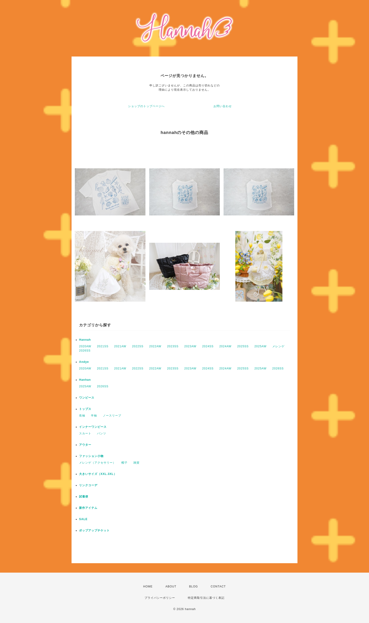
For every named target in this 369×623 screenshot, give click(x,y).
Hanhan (85, 379)
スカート (85, 433)
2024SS (208, 346)
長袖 (82, 415)
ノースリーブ (112, 415)
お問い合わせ (222, 106)
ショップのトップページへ (146, 106)
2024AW (225, 346)
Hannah (85, 339)
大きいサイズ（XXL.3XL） (98, 474)
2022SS (138, 346)
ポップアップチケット (94, 530)
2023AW (190, 346)
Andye (84, 362)
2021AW (120, 346)
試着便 (83, 496)
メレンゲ (278, 346)
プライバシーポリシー (159, 597)
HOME (148, 586)
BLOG (193, 586)
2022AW (155, 346)
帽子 (124, 462)
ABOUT (170, 586)
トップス (85, 409)
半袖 (94, 415)
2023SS (173, 346)
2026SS (85, 350)
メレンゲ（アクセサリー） (97, 462)
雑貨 (136, 462)
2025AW (260, 346)
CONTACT (218, 586)
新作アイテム (88, 508)
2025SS (243, 346)
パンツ (101, 433)
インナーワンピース (93, 427)
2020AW (85, 346)
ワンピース (86, 397)
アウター (85, 444)
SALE (83, 519)
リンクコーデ (88, 485)
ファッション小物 (91, 456)
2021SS (102, 346)
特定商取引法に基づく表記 (206, 597)
